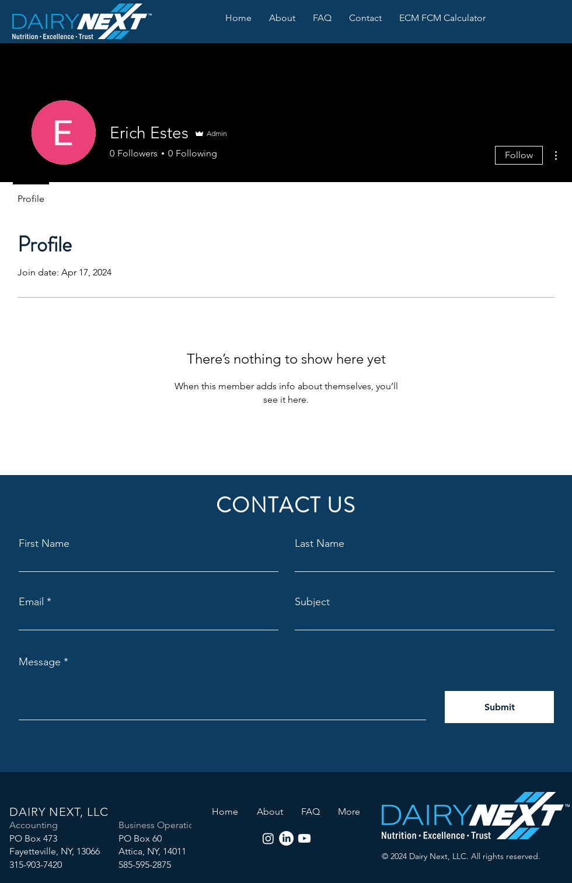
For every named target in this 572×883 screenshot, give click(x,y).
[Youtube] (304, 838)
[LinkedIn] (286, 838)
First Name (44, 543)
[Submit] (499, 707)
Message (40, 662)
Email (31, 601)
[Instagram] (268, 838)
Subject (312, 601)
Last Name (319, 543)
